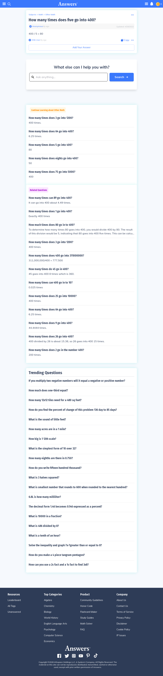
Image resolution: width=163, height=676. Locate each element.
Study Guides (87, 617)
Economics (49, 641)
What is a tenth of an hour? (44, 535)
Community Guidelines (91, 600)
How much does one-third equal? (48, 390)
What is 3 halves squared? (44, 477)
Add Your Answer (82, 47)
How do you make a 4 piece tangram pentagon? (57, 555)
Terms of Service (125, 611)
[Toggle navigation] (146, 4)
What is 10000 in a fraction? (45, 516)
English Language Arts (55, 623)
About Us (121, 600)
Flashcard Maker (88, 611)
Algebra (48, 600)
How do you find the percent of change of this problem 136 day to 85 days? (73, 410)
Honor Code (86, 606)
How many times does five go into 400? (62, 19)
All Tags (12, 606)
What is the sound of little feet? (47, 419)
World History (51, 617)
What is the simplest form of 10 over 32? (52, 448)
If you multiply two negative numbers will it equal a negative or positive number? (77, 381)
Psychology (49, 629)
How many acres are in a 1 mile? (47, 429)
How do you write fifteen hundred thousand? (55, 468)
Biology (47, 611)
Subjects (32, 14)
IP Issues (121, 635)
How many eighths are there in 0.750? (51, 458)
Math (41, 14)
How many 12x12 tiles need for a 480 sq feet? (55, 400)
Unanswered (14, 611)
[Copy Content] (125, 40)
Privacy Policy (123, 617)
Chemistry (49, 606)
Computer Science (53, 635)
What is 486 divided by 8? (44, 526)
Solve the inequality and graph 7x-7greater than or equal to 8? (65, 545)
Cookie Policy (123, 629)
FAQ (82, 629)
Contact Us (122, 606)
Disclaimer (122, 623)
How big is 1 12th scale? (42, 439)
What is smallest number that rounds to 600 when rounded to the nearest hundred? (78, 487)
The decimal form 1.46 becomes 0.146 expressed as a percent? (65, 506)
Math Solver (86, 623)
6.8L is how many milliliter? (45, 497)
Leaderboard (14, 600)
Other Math (50, 14)
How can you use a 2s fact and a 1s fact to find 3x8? (59, 564)
